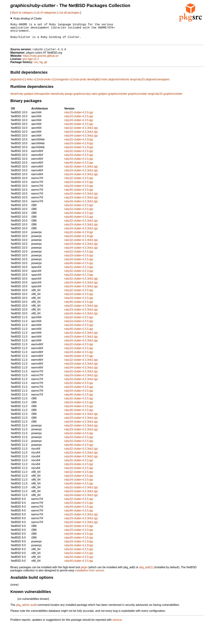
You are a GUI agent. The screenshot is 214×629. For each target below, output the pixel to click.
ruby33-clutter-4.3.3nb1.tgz (81, 136)
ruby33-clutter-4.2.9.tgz (78, 148)
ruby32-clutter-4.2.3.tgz (78, 275)
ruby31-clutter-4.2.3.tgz (78, 271)
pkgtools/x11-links (21, 84)
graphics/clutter (117, 98)
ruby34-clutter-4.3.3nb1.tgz (81, 140)
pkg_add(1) (146, 571)
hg (41, 66)
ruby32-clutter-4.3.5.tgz (78, 117)
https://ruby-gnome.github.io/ (41, 60)
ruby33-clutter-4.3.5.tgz (78, 120)
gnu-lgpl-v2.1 (30, 63)
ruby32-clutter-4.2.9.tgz (78, 144)
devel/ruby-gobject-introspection (30, 98)
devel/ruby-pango (62, 98)
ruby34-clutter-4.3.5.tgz (78, 124)
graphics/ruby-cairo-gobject (90, 98)
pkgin (84, 571)
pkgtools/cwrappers (157, 84)
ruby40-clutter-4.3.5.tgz (78, 128)
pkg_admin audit (26, 609)
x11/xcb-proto (42, 84)
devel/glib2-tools (97, 84)
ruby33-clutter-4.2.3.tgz (78, 279)
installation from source (89, 575)
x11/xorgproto (60, 84)
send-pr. (117, 624)
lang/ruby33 (137, 84)
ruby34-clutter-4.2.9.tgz (78, 151)
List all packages (69, 12)
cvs (36, 66)
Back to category (22, 12)
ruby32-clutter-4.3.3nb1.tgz (81, 132)
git (45, 66)
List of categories (45, 12)
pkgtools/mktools (118, 84)
